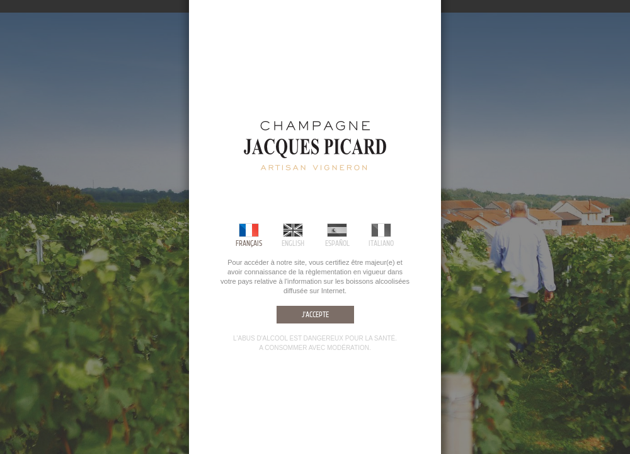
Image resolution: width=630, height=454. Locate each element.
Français (249, 243)
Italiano (381, 243)
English (293, 243)
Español (337, 243)
